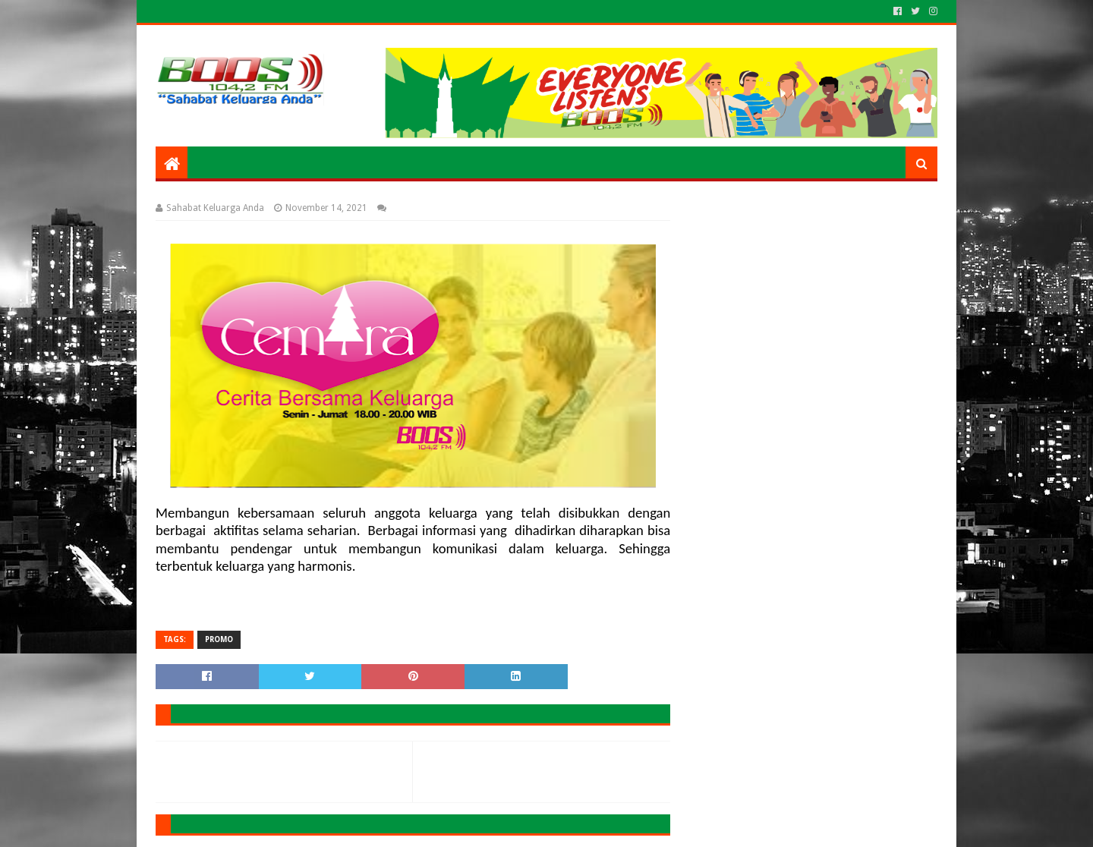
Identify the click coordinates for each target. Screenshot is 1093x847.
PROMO (219, 639)
